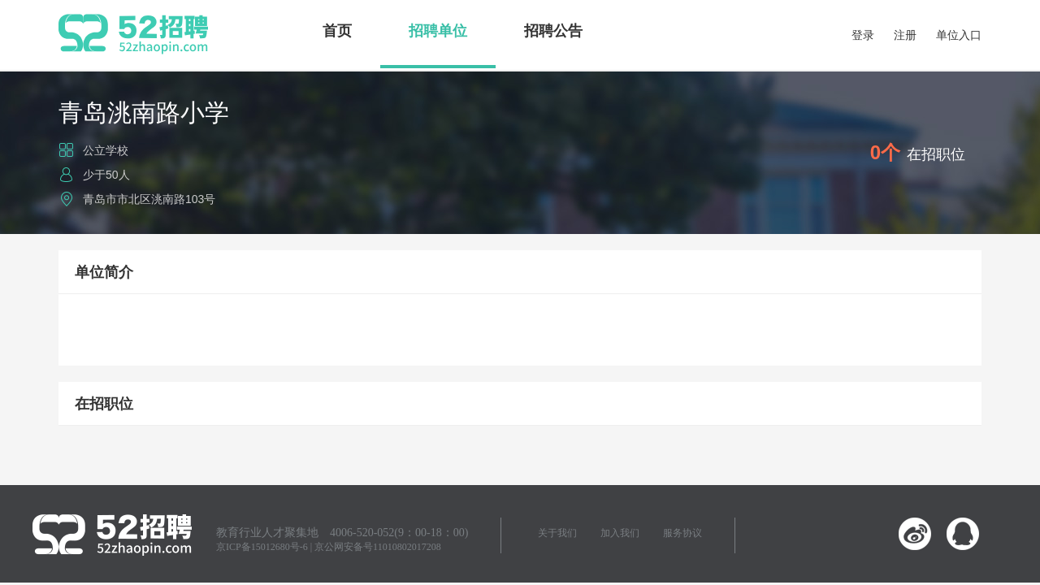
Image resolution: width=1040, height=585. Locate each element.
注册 (905, 34)
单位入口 (959, 34)
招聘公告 (553, 31)
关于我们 (557, 533)
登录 (863, 34)
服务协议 (682, 533)
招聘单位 (438, 31)
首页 (337, 31)
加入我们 (619, 533)
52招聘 (133, 34)
